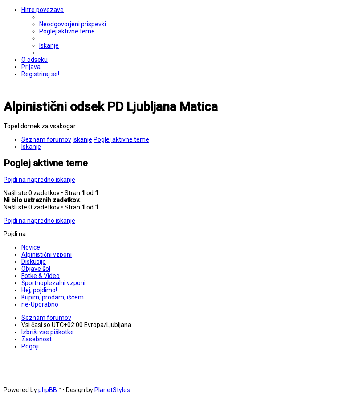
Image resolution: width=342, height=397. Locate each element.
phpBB (47, 389)
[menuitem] (72, 24)
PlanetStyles (112, 389)
